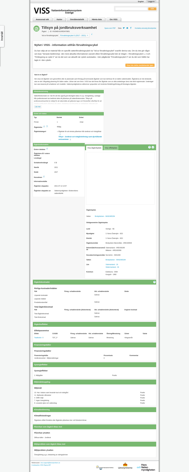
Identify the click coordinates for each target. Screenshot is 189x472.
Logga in (151, 1)
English (141, 1)
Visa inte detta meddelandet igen (140, 65)
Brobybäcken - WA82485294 (105, 216)
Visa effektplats (111, 148)
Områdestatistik (77, 19)
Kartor (59, 19)
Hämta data (97, 19)
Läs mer (38, 107)
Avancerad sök (42, 19)
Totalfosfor (37, 338)
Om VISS (113, 19)
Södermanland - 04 (112, 267)
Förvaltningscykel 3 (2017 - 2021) (73, 35)
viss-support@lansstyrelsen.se (50, 462)
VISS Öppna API (45, 465)
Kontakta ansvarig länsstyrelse (145, 28)
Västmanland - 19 (112, 264)
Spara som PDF (110, 28)
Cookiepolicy (36, 465)
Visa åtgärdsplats (94, 148)
